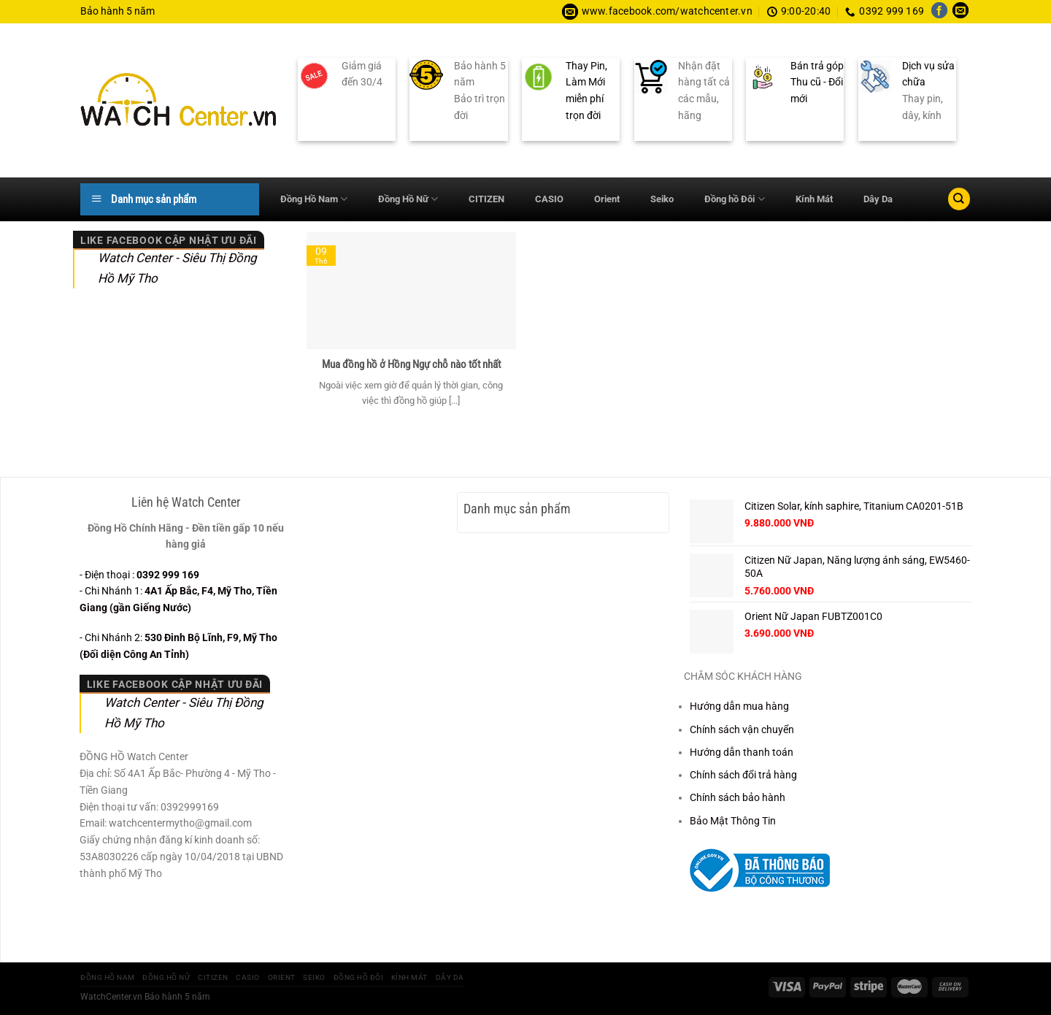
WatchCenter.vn (111, 997)
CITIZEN (486, 199)
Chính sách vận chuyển (742, 729)
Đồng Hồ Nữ (408, 199)
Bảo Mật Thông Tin (733, 821)
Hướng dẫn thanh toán (741, 752)
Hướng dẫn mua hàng (739, 706)
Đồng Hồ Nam (313, 199)
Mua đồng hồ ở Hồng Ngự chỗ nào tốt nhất (411, 364)
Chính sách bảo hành (737, 797)
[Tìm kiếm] (959, 199)
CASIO (549, 199)
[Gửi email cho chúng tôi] (960, 11)
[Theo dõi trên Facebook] (939, 11)
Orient (607, 199)
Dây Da (878, 199)
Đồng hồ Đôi (734, 199)
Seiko (662, 199)
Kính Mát (814, 199)
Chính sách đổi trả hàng (743, 775)
